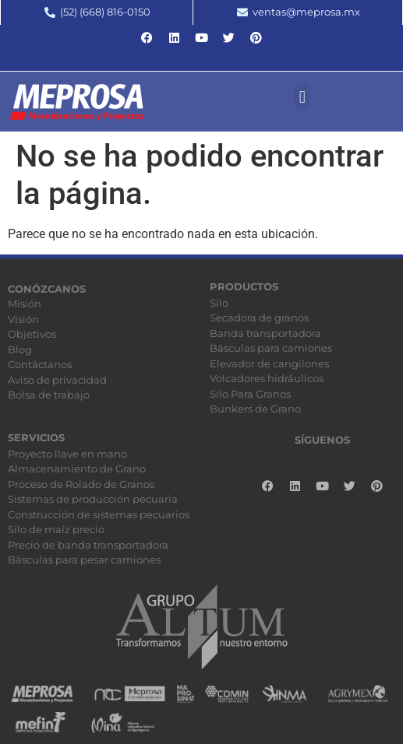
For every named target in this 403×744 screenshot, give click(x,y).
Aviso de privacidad (57, 380)
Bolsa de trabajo (49, 394)
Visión (23, 319)
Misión (24, 303)
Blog (20, 349)
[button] (302, 97)
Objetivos (32, 334)
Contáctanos (40, 364)
